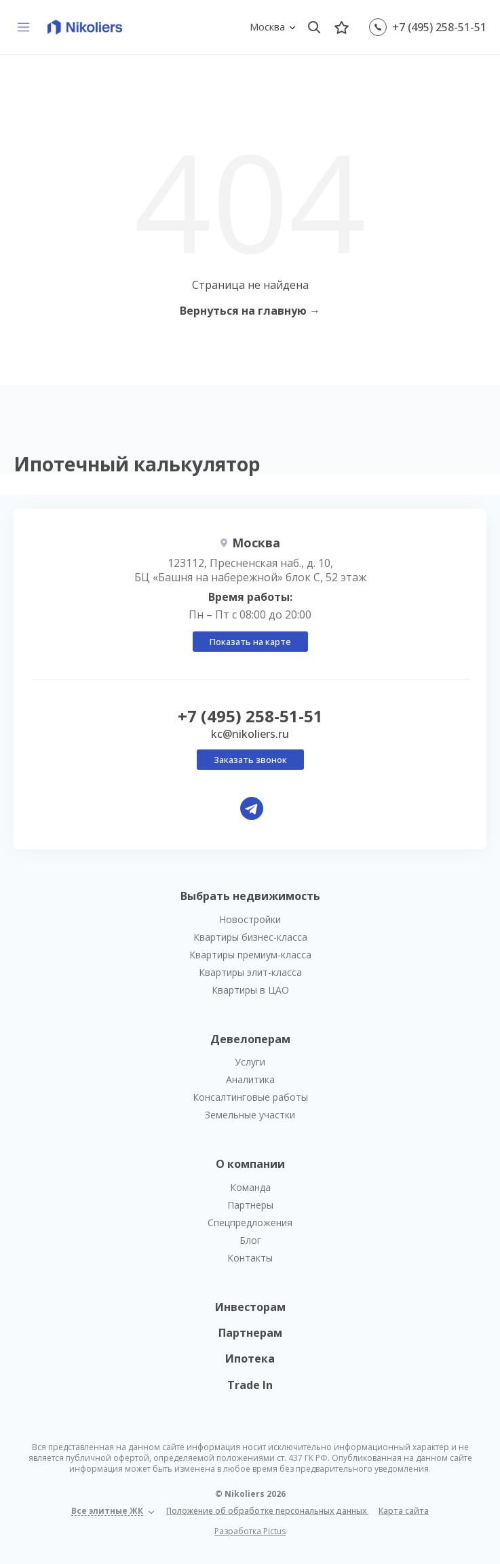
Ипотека (250, 1358)
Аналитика (250, 1079)
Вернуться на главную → (250, 310)
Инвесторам (250, 1306)
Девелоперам (250, 1039)
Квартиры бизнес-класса (250, 937)
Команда (250, 1187)
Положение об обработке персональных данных (267, 1511)
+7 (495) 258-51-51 (439, 27)
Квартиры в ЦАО (250, 989)
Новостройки (250, 919)
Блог (250, 1240)
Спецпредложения (250, 1222)
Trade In (250, 1384)
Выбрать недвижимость (250, 895)
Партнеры (250, 1204)
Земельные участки (250, 1114)
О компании (250, 1163)
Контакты (250, 1257)
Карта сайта (404, 1511)
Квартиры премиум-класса (250, 954)
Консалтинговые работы (250, 1097)
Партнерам (250, 1332)
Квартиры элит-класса (250, 972)
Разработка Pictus (250, 1531)
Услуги (250, 1061)
